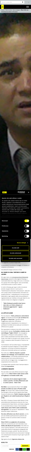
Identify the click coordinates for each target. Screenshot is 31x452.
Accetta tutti (15, 248)
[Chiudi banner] (28, 192)
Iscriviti (25, 446)
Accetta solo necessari (15, 258)
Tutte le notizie (8, 10)
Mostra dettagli (21, 242)
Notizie (2, 10)
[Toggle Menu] (27, 7)
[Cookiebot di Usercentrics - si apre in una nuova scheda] (18, 192)
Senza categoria (16, 10)
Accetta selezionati (15, 253)
